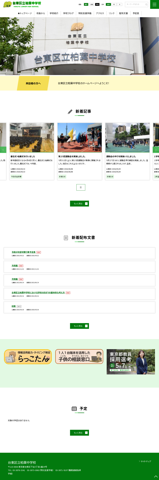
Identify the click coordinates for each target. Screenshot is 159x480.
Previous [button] (3, 150)
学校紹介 (54, 13)
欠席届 (15, 265)
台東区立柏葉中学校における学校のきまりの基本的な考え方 (38, 292)
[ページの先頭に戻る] (156, 477)
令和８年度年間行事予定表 (24, 252)
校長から (40, 13)
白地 (92, 4)
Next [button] (156, 150)
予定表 (136, 13)
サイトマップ (146, 461)
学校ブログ (68, 13)
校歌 (14, 306)
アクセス (100, 13)
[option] (79, 46)
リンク (111, 13)
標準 (108, 4)
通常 (86, 4)
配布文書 (123, 13)
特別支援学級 (84, 13)
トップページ (26, 13)
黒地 (97, 4)
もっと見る (78, 203)
